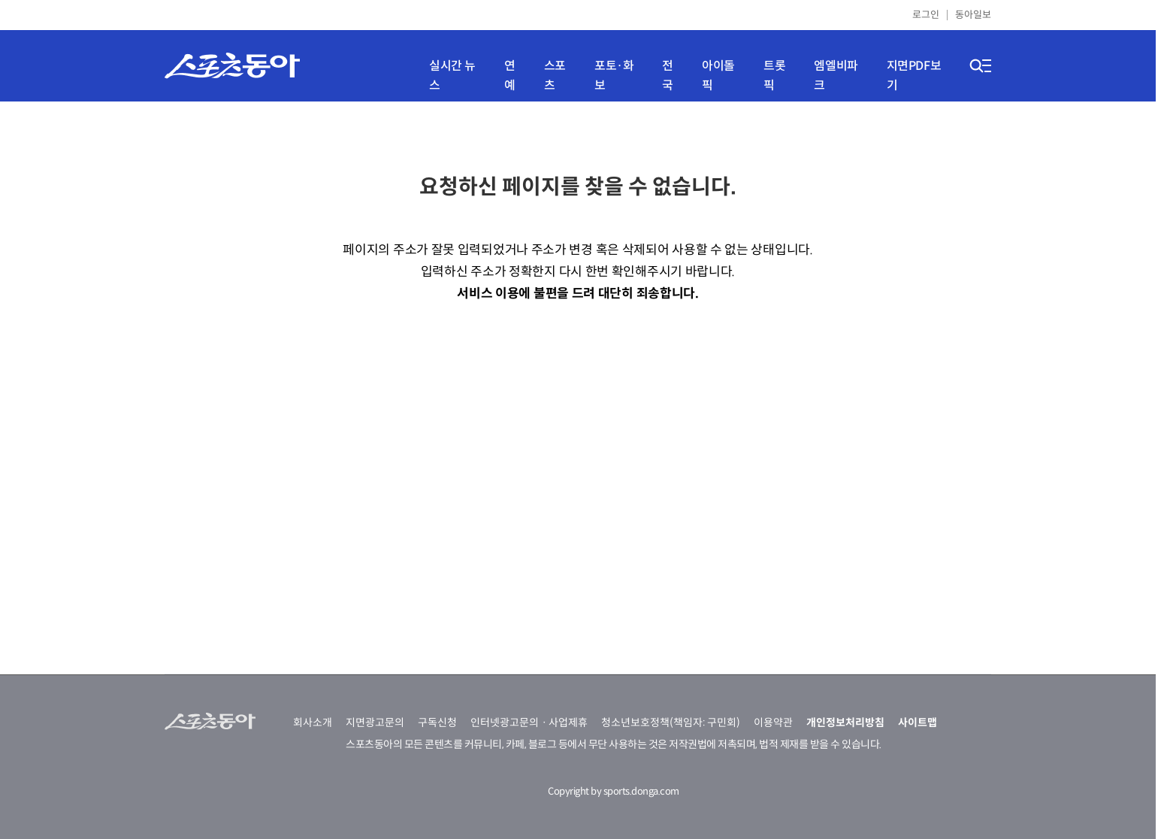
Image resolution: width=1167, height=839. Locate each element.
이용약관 (773, 722)
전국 (667, 75)
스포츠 (555, 75)
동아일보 (973, 14)
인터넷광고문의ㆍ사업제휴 (529, 722)
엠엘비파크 (835, 75)
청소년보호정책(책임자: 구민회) (670, 722)
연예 (509, 75)
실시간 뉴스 (452, 75)
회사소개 (312, 722)
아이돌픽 (718, 75)
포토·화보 (613, 75)
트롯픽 (774, 75)
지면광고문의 (375, 722)
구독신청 (437, 722)
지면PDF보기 (914, 75)
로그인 (925, 14)
